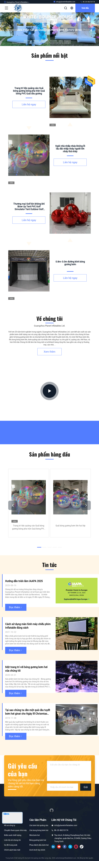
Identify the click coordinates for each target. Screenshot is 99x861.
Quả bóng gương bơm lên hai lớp (70, 525)
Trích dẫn (85, 8)
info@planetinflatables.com (64, 2)
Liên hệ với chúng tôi (12, 840)
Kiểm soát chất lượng (12, 835)
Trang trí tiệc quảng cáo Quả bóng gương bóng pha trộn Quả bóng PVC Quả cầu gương (28, 527)
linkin (53, 847)
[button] (42, 43)
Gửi (86, 787)
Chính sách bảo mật (12, 850)
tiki (82, 847)
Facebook (65, 847)
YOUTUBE (59, 847)
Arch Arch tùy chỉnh (37, 850)
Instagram (76, 847)
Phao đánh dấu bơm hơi (39, 845)
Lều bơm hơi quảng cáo (38, 825)
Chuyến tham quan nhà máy (15, 830)
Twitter (70, 847)
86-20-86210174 (87, 2)
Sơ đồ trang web (10, 845)
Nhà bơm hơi (34, 835)
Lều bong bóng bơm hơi (38, 830)
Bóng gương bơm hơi (37, 840)
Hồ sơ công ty (9, 825)
